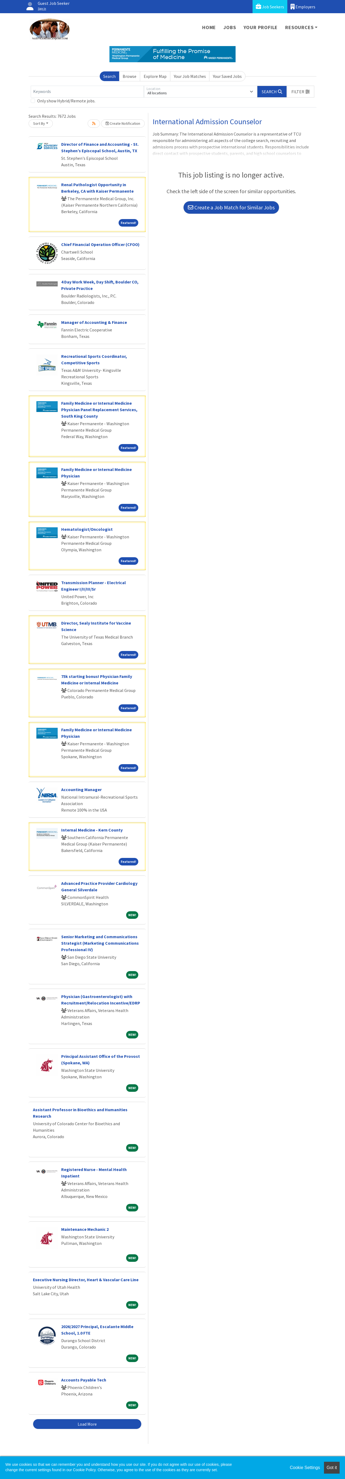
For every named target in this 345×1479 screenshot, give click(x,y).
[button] (300, 92)
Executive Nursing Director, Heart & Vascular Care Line (86, 1279)
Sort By (39, 123)
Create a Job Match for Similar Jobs (231, 207)
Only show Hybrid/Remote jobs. (66, 100)
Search (109, 76)
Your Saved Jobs (227, 76)
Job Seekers (270, 6)
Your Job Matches (190, 76)
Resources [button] (299, 27)
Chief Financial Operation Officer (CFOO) (100, 244)
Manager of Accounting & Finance (94, 322)
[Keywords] (87, 92)
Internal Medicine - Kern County (92, 830)
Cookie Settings (305, 1467)
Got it (332, 1467)
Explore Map (155, 76)
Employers (303, 6)
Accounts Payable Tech (83, 1380)
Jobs (229, 27)
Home (209, 27)
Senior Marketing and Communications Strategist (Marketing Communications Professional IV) (100, 943)
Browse (129, 76)
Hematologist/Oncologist (87, 529)
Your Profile (261, 27)
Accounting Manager (81, 789)
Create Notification (123, 123)
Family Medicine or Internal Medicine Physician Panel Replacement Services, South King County (99, 409)
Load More (87, 1424)
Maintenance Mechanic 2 (85, 1229)
